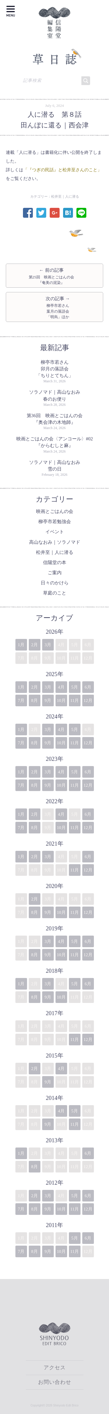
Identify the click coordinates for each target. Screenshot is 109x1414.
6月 (88, 687)
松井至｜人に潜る (65, 196)
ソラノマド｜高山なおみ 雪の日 (56, 465)
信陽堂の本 (54, 562)
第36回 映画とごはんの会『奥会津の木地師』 (55, 419)
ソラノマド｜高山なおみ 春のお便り (56, 395)
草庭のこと (54, 592)
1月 (21, 644)
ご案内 (55, 572)
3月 (47, 644)
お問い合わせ (54, 1382)
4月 (61, 687)
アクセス (55, 1367)
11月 (74, 700)
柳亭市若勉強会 (54, 521)
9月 (47, 700)
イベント (54, 531)
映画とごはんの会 (54, 511)
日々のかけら (55, 582)
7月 (21, 700)
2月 (34, 644)
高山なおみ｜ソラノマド (54, 542)
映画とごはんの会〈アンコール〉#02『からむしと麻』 (54, 442)
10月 (61, 700)
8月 (34, 700)
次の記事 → (57, 308)
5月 (74, 687)
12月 (88, 700)
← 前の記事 (51, 277)
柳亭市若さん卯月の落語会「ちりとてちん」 (54, 369)
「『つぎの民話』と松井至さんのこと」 (62, 169)
